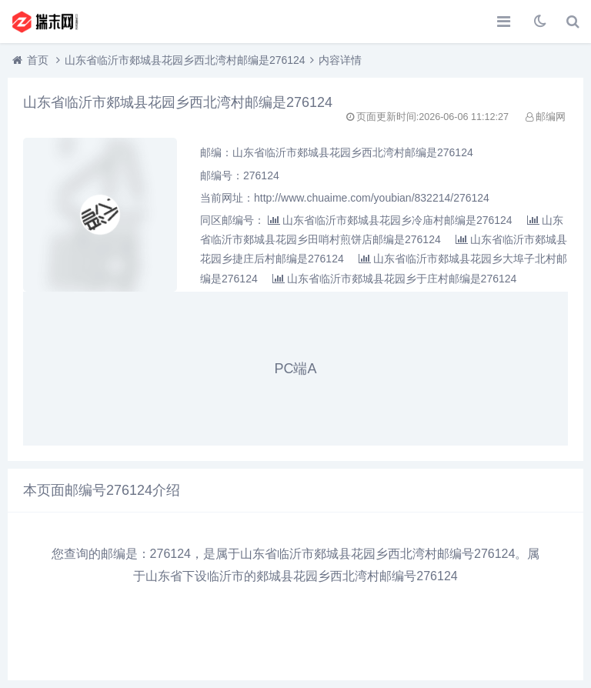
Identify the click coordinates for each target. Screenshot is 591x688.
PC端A (295, 368)
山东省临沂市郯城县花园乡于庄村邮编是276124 (394, 278)
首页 (37, 60)
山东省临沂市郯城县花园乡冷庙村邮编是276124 (390, 220)
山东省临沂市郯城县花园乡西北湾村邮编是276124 (185, 60)
